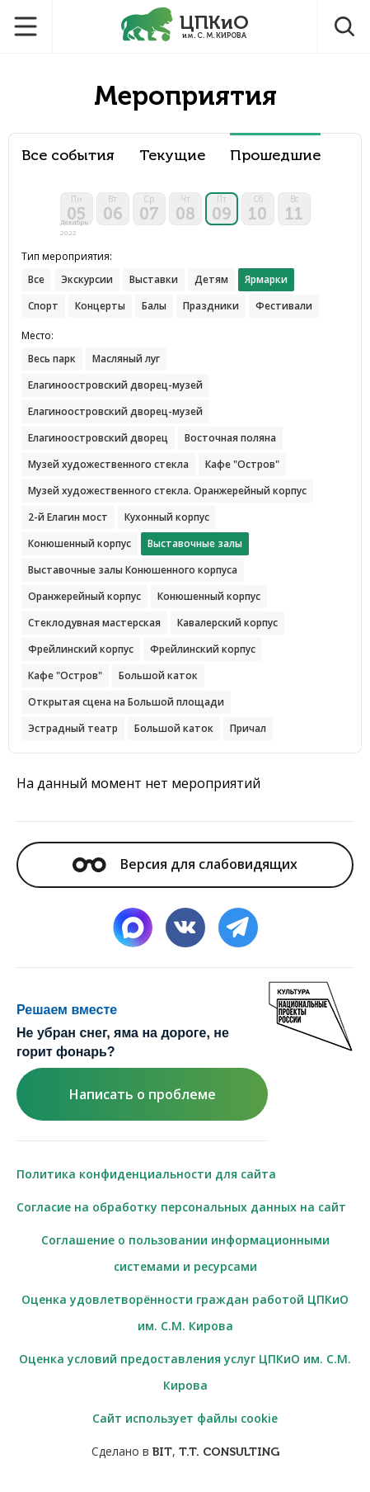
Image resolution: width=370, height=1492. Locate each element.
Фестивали (283, 306)
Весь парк (52, 359)
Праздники (211, 306)
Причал (248, 728)
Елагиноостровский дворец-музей (115, 385)
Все (36, 279)
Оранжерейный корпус (84, 596)
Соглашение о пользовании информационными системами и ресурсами (185, 1253)
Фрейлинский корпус (80, 649)
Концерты (100, 306)
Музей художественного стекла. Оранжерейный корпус (167, 491)
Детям (211, 279)
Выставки (153, 279)
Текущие (172, 155)
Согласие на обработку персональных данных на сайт (181, 1207)
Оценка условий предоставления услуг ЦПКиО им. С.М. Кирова (185, 1372)
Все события (68, 155)
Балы (154, 306)
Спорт (43, 306)
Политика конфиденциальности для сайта (146, 1174)
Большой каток (158, 675)
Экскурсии (87, 279)
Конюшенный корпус (79, 543)
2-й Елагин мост (68, 517)
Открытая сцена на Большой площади (126, 702)
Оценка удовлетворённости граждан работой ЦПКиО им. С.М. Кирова (185, 1312)
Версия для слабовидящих (185, 864)
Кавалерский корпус (227, 623)
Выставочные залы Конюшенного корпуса (132, 570)
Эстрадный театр (73, 728)
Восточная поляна (230, 438)
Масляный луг (126, 359)
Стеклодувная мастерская (94, 623)
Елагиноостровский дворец (98, 438)
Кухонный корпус (166, 517)
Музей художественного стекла (108, 464)
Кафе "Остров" (242, 464)
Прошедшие (275, 155)
